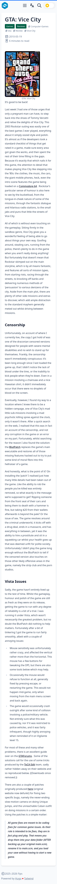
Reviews (21, 26)
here (30, 789)
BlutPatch (15, 447)
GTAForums (25, 756)
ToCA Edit (29, 764)
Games (9, 26)
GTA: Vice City (23, 19)
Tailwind (28, 878)
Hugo (18, 878)
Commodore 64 (28, 186)
